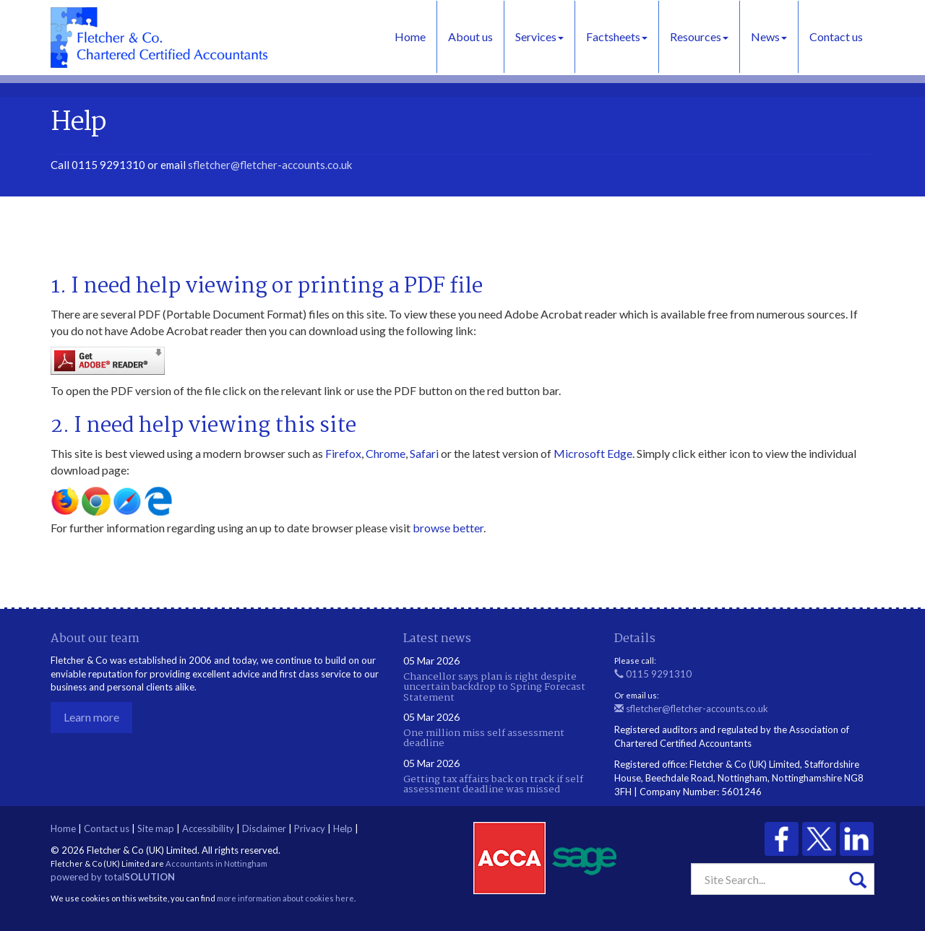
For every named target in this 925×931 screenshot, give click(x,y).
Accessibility (208, 828)
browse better (448, 527)
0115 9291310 (653, 674)
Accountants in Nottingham (216, 863)
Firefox (343, 453)
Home (410, 36)
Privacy (309, 828)
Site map (155, 828)
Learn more (91, 717)
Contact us (836, 36)
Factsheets (617, 36)
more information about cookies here (285, 898)
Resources (699, 36)
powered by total (113, 877)
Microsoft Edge (593, 453)
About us (470, 36)
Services (539, 36)
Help (343, 828)
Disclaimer (264, 828)
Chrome (385, 453)
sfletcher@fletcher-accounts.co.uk (270, 164)
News (769, 36)
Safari (424, 453)
